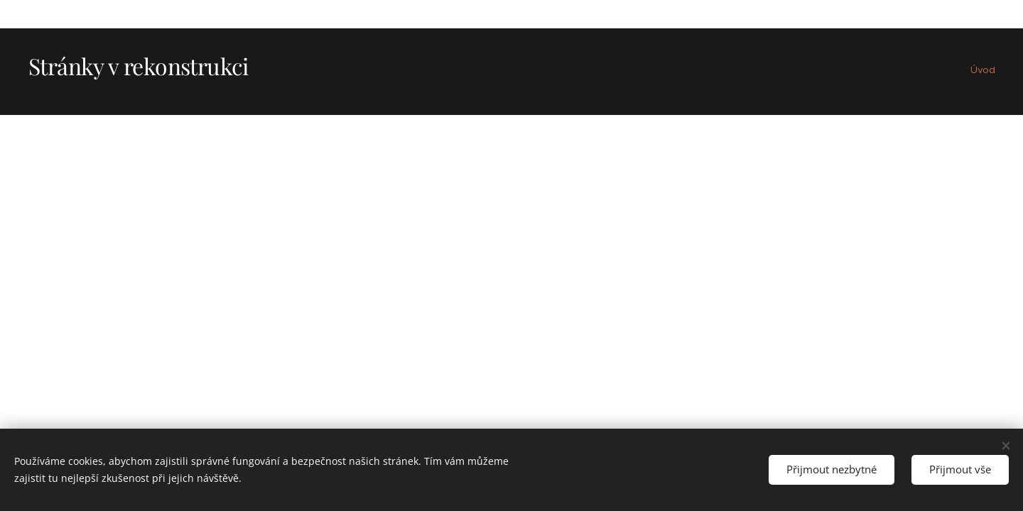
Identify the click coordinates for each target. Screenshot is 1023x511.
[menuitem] (993, 71)
